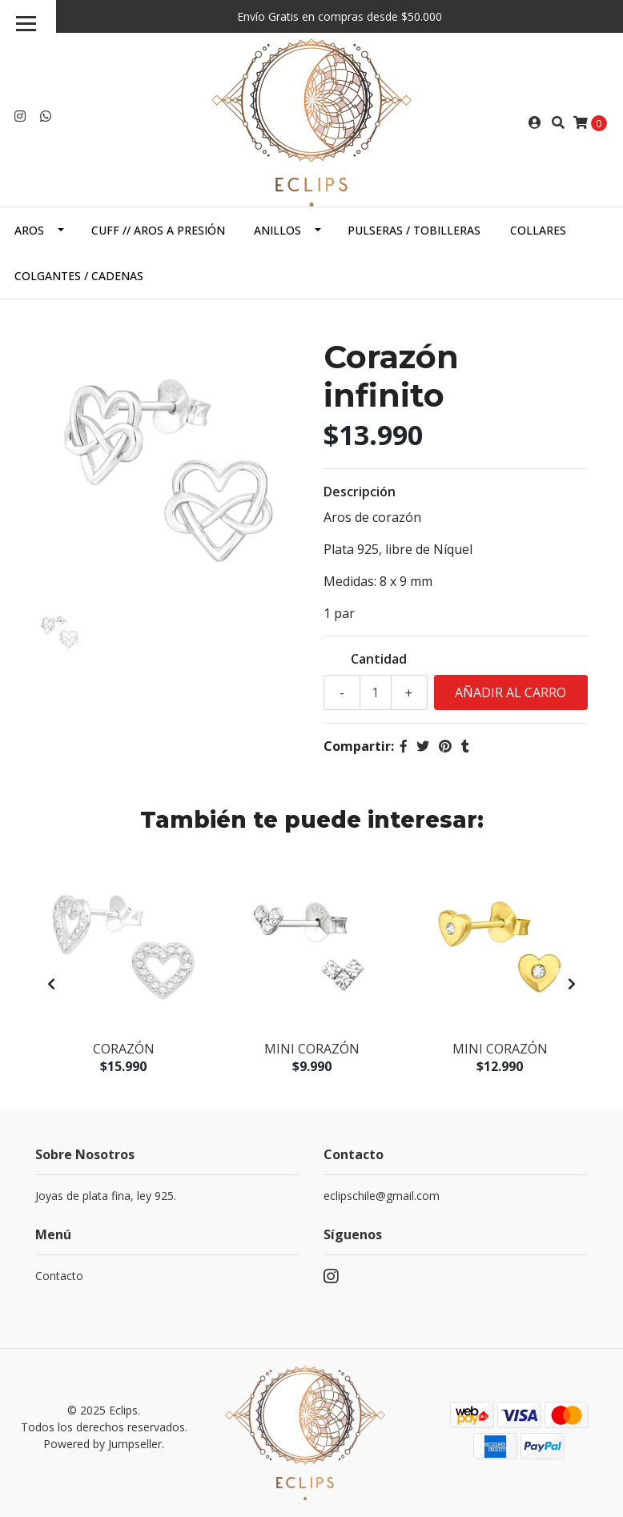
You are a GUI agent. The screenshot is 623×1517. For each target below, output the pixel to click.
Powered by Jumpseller (102, 1443)
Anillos (277, 230)
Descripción (360, 491)
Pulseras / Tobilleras (414, 230)
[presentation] (51, 984)
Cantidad (379, 659)
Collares (538, 230)
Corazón (124, 1048)
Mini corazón (312, 1048)
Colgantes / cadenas (78, 275)
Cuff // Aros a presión (158, 230)
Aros (29, 230)
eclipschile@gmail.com (382, 1195)
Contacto (59, 1275)
